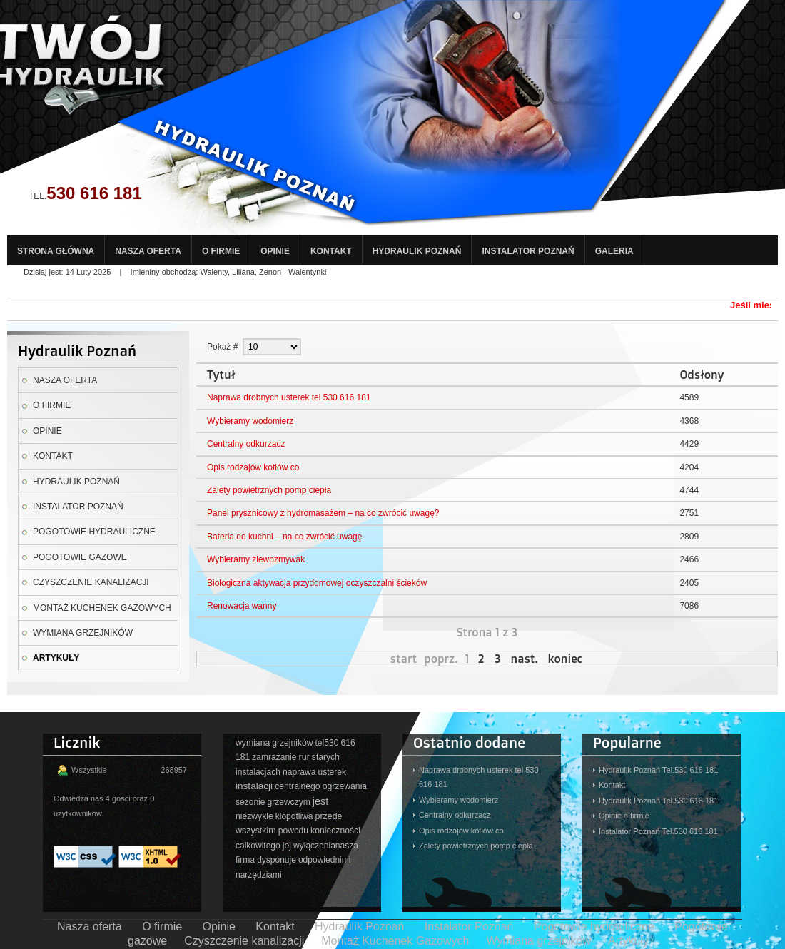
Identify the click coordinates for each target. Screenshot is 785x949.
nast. (524, 658)
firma (245, 860)
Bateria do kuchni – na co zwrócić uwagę (284, 537)
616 (348, 743)
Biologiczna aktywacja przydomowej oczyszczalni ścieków (317, 583)
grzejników (292, 743)
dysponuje (276, 860)
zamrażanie (274, 757)
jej (287, 846)
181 (243, 757)
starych (326, 757)
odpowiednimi (324, 860)
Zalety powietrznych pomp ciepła (269, 490)
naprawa (299, 772)
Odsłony (701, 374)
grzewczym (288, 802)
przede (329, 816)
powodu (293, 831)
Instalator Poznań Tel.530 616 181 (658, 831)
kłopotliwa (294, 816)
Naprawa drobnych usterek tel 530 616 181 (288, 397)
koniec (564, 658)
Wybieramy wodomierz (250, 421)
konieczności (335, 831)
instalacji (254, 786)
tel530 (326, 743)
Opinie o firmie (624, 815)
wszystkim (256, 831)
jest (321, 801)
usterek (332, 772)
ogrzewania (345, 786)
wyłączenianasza (325, 846)
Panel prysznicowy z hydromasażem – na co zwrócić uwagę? (323, 513)
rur (304, 757)
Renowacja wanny (241, 606)
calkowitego (258, 846)
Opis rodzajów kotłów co (253, 467)
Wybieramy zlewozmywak (256, 559)
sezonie (250, 802)
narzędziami (259, 875)
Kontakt (612, 785)
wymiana (253, 743)
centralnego (297, 786)
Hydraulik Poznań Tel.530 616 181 (658, 770)
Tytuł (221, 374)
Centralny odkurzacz (246, 444)
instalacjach (258, 772)
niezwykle (254, 816)
